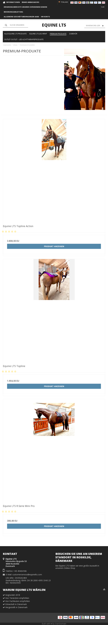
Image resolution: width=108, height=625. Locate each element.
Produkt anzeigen (54, 246)
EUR (102, 7)
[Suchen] (15, 25)
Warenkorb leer (95, 26)
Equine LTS (54, 25)
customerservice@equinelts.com (27, 574)
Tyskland (63, 2)
